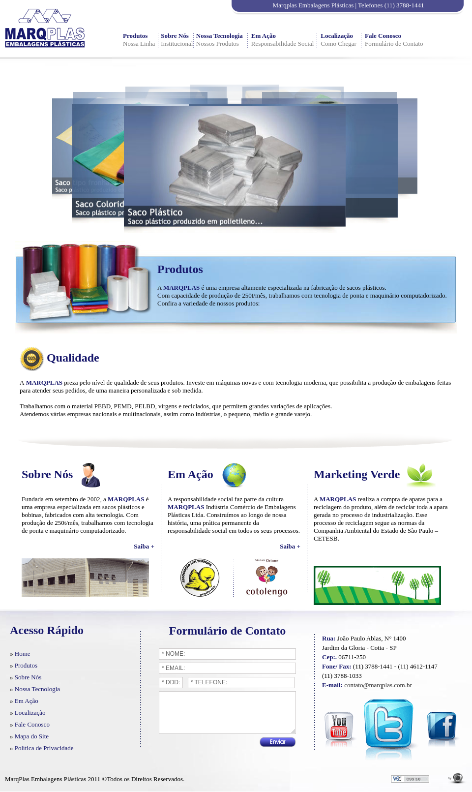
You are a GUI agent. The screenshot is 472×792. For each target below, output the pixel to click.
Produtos (135, 35)
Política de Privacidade (44, 748)
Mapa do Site (32, 736)
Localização (337, 35)
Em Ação (263, 35)
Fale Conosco (383, 35)
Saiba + (144, 546)
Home (22, 653)
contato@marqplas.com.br (378, 685)
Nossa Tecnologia (219, 35)
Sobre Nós (174, 35)
